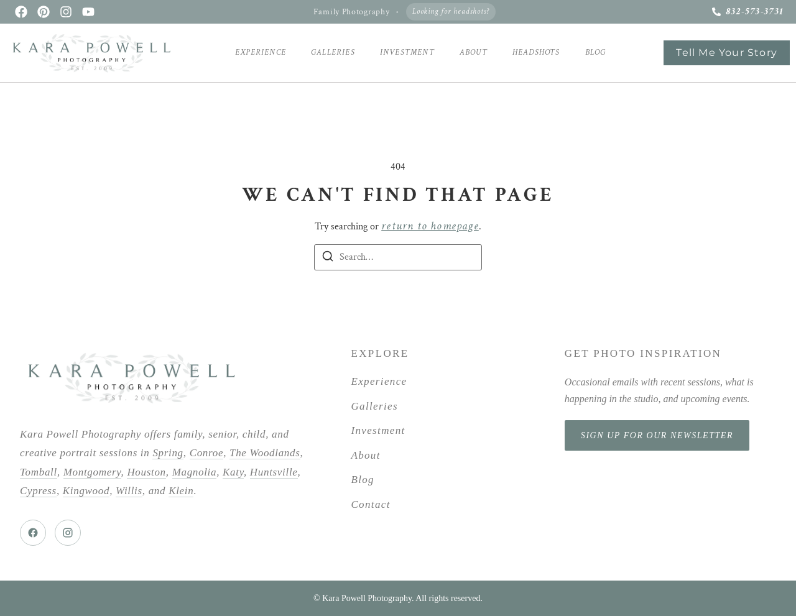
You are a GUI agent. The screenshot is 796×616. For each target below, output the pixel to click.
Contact (370, 504)
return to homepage (430, 226)
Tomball (38, 472)
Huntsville (274, 472)
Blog (595, 52)
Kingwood (86, 491)
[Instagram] (68, 533)
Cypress (38, 491)
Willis (129, 491)
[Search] (328, 258)
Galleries (333, 52)
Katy (233, 472)
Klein (181, 491)
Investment (407, 52)
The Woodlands (264, 453)
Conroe (206, 453)
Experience (260, 52)
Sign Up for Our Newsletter (657, 435)
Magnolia (194, 472)
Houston (146, 472)
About (474, 52)
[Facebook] (33, 533)
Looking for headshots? (450, 11)
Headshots (536, 52)
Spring (167, 453)
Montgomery (92, 472)
